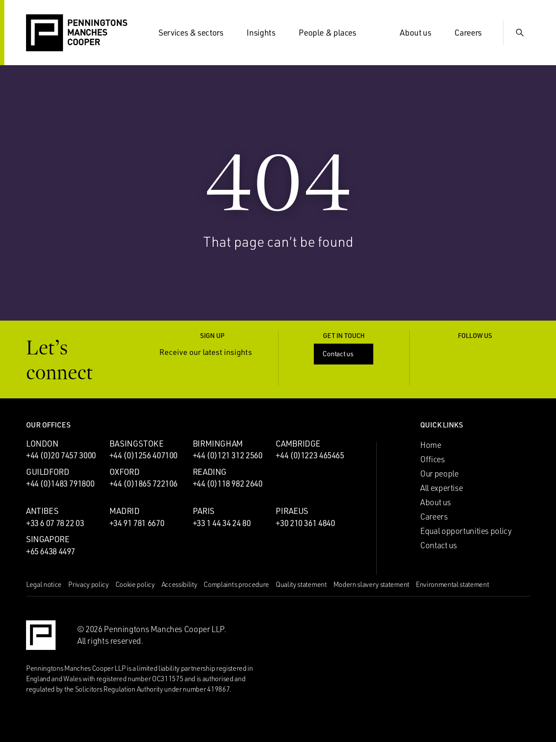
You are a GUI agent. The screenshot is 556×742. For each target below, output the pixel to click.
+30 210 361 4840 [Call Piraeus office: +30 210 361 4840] (305, 523)
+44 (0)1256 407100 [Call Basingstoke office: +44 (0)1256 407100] (143, 455)
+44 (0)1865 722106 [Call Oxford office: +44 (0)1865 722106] (143, 483)
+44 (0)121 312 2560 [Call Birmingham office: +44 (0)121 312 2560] (228, 455)
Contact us (344, 353)
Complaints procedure (236, 584)
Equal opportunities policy (465, 531)
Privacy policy (88, 584)
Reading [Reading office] (210, 472)
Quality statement (301, 584)
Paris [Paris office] (203, 511)
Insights (266, 32)
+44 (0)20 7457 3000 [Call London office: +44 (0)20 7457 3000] (61, 455)
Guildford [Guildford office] (47, 472)
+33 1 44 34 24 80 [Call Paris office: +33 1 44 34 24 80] (222, 523)
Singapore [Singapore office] (47, 539)
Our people (439, 473)
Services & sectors (196, 32)
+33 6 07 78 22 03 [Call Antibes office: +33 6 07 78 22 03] (55, 523)
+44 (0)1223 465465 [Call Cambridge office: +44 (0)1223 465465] (310, 455)
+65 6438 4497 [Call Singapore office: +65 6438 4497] (50, 551)
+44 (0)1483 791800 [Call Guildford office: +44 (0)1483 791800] (60, 483)
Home (430, 445)
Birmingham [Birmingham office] (218, 443)
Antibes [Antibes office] (42, 511)
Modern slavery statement (371, 584)
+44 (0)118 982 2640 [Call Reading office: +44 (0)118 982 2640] (228, 483)
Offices (432, 459)
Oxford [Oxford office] (124, 472)
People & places (332, 32)
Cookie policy (135, 584)
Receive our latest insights (212, 352)
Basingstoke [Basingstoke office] (136, 443)
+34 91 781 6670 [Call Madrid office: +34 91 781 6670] (136, 523)
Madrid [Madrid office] (124, 511)
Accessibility (179, 584)
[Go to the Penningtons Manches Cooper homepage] (76, 33)
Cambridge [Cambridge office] (298, 443)
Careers (473, 32)
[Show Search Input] (519, 32)
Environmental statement (452, 584)
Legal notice (44, 584)
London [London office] (42, 443)
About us (420, 32)
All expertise (441, 488)
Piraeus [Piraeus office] (292, 511)
